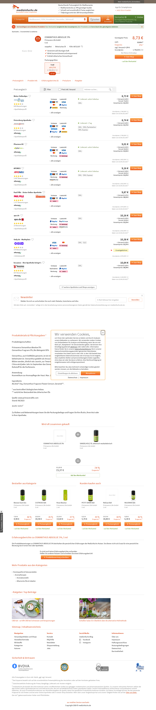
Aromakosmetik (23, 578)
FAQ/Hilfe (50, 639)
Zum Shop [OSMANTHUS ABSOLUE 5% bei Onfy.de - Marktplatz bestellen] (135, 239)
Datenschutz (72, 377)
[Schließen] (142, 26)
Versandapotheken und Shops (25, 636)
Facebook (84, 639)
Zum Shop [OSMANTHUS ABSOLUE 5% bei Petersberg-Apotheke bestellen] (135, 120)
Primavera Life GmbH (53, 40)
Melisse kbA (107, 503)
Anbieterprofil (20, 256)
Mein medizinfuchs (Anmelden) (129, 2)
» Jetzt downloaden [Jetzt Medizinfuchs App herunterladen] (123, 10)
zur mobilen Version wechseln (78, 702)
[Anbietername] (96, 89)
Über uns (115, 636)
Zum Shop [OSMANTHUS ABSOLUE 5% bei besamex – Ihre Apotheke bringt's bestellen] (135, 263)
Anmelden (108, 19)
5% (68, 37)
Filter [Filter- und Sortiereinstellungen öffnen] (47, 89)
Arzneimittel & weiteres (29, 32)
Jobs (48, 648)
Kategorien (19, 19)
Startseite (15, 32)
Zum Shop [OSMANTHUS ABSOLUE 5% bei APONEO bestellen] (135, 168)
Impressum (84, 377)
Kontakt (50, 636)
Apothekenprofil (21, 109)
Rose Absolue (61, 503)
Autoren (17, 648)
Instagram (85, 642)
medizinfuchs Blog (86, 636)
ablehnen (73, 347)
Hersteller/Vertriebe (21, 639)
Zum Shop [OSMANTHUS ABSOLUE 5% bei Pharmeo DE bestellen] (135, 144)
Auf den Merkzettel (78, 475)
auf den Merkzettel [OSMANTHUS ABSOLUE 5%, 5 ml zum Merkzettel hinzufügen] (129, 61)
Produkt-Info (32, 80)
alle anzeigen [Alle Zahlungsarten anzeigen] (55, 112)
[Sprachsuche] (85, 19)
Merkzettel (119, 17)
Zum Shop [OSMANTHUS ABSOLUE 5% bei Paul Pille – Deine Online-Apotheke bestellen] (135, 192)
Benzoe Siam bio (20, 503)
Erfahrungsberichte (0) (50, 80)
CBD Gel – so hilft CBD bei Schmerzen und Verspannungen (33, 620)
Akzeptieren (90, 373)
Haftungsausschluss (119, 642)
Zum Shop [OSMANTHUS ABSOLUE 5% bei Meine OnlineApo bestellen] (135, 96)
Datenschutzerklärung (83, 349)
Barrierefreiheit (117, 651)
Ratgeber (78, 80)
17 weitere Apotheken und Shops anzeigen (78, 287)
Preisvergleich (18, 80)
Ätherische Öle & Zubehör (26, 581)
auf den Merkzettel (21, 528)
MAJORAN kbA (129, 503)
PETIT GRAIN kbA (88, 503)
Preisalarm (67, 80)
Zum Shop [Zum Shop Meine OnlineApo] (124, 57)
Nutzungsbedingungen (120, 645)
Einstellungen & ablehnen (68, 373)
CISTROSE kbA (40, 503)
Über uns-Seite (131, 692)
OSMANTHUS (51, 37)
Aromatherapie (20, 575)
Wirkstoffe (18, 642)
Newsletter (51, 642)
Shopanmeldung (53, 645)
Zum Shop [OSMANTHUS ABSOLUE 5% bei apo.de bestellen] (135, 215)
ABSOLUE (62, 37)
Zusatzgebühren (121, 250)
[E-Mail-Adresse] (111, 299)
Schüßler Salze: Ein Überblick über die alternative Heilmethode (102, 620)
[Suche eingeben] (55, 19)
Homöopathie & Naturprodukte (25, 572)
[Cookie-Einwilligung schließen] (103, 333)
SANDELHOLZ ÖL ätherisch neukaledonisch (96, 443)
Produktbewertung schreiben (56, 557)
